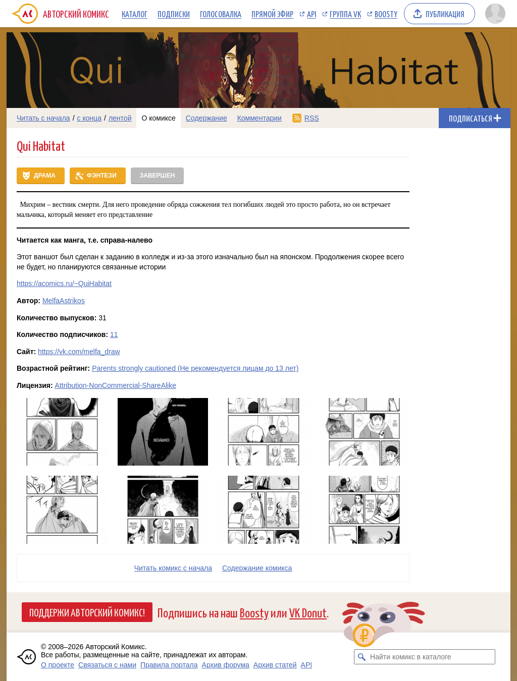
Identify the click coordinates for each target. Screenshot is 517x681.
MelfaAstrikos (63, 301)
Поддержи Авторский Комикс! (87, 611)
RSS (311, 118)
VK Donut (308, 612)
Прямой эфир (272, 13)
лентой (120, 118)
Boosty (386, 13)
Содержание (206, 118)
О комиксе (158, 118)
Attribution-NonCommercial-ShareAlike (115, 385)
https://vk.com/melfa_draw (79, 352)
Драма (45, 175)
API (311, 13)
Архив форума (225, 665)
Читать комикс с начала (173, 568)
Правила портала (169, 665)
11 (114, 334)
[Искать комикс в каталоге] (361, 657)
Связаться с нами (107, 665)
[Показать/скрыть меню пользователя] (495, 13)
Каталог (134, 13)
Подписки (174, 13)
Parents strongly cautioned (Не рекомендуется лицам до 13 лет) (195, 368)
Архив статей (275, 665)
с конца (89, 118)
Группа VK (345, 13)
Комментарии (259, 118)
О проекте (57, 665)
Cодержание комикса (257, 568)
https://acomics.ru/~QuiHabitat (64, 283)
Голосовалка (220, 13)
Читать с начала (43, 118)
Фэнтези (102, 175)
